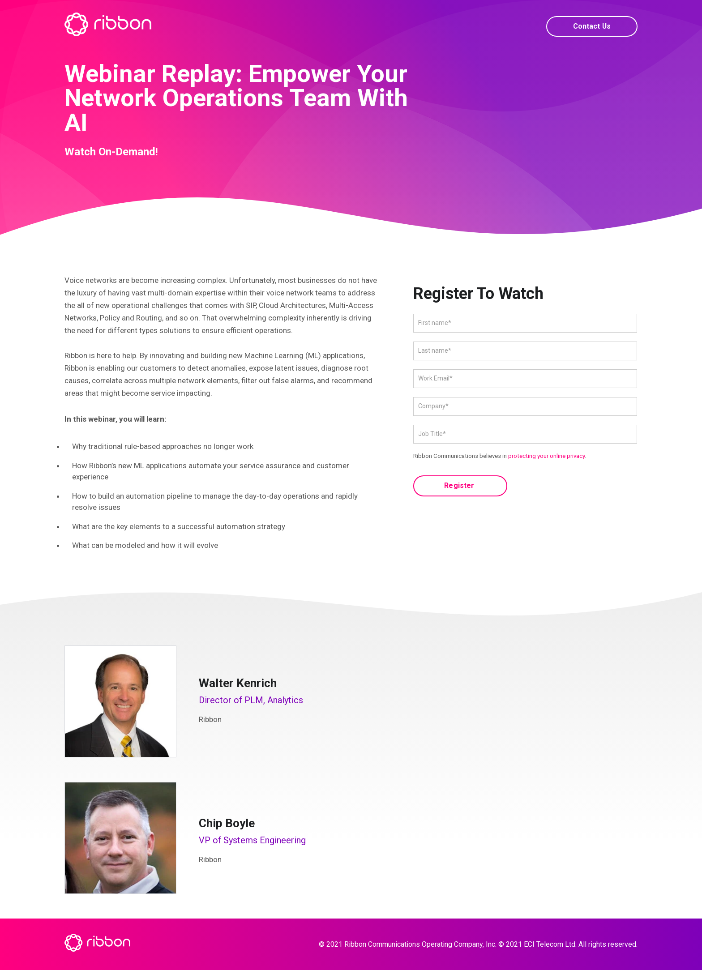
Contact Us (590, 26)
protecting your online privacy (546, 456)
